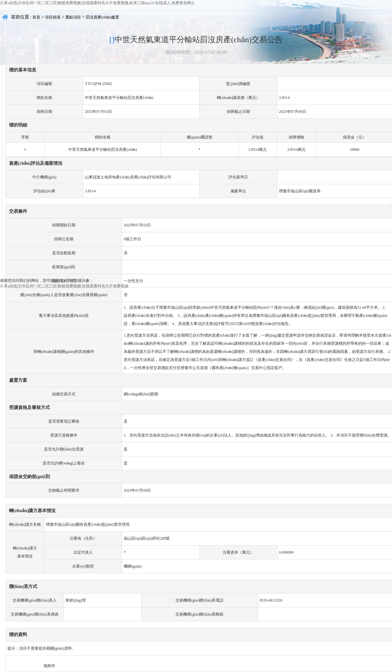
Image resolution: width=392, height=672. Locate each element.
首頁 (36, 17)
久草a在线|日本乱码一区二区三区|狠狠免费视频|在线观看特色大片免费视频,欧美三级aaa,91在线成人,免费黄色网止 (97, 3)
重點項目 (73, 17)
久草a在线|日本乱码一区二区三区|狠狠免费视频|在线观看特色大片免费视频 (64, 286)
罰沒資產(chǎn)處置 (102, 17)
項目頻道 (53, 17)
